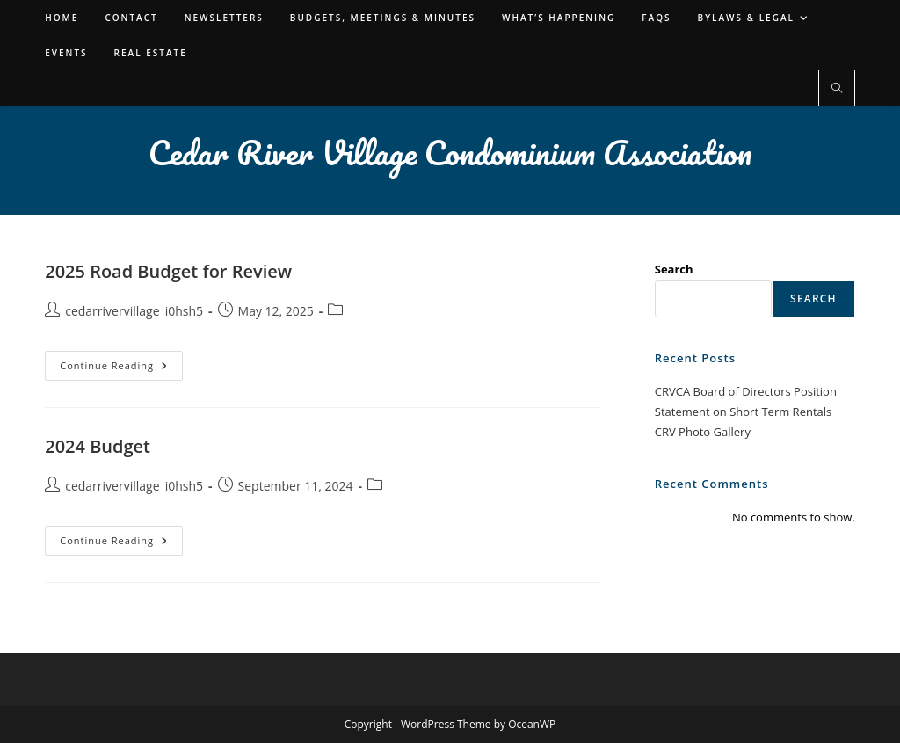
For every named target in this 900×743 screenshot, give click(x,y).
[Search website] (836, 88)
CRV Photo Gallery (703, 432)
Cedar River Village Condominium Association (450, 152)
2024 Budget (97, 446)
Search (674, 269)
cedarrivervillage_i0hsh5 (134, 310)
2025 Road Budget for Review (168, 271)
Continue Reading (121, 369)
